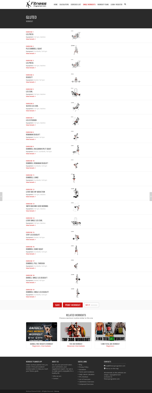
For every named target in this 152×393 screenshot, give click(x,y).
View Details (30, 39)
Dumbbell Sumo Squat (34, 249)
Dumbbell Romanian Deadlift (37, 163)
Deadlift (29, 77)
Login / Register (116, 4)
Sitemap (56, 391)
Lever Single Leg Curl (34, 220)
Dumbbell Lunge (32, 177)
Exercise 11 (30, 175)
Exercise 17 (30, 261)
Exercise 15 (30, 232)
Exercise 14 (30, 218)
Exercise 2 (30, 46)
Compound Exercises (86, 384)
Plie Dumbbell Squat (34, 48)
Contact (55, 378)
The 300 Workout (75, 344)
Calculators (64, 4)
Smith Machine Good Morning (37, 206)
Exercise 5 (30, 89)
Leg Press (29, 34)
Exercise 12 (30, 189)
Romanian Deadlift (33, 134)
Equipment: (30, 37)
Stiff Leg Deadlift (33, 234)
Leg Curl (29, 91)
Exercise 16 (30, 247)
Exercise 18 (30, 275)
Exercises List (76, 4)
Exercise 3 (30, 60)
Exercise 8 (30, 132)
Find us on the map (112, 368)
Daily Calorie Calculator (86, 374)
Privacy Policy (83, 367)
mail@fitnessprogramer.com (115, 366)
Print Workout (72, 305)
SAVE (57, 305)
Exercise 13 (30, 204)
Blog (80, 365)
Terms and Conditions (86, 372)
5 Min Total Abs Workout (110, 344)
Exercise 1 (30, 32)
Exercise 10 (30, 161)
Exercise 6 (30, 103)
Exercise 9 (30, 146)
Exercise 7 (30, 118)
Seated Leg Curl (32, 105)
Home (56, 4)
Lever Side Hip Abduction (35, 191)
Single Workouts (89, 4)
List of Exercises (84, 379)
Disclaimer (82, 369)
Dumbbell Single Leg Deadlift (37, 292)
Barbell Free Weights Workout (41, 344)
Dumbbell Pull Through (35, 263)
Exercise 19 (30, 290)
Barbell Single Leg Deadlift (36, 277)
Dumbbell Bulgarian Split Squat (38, 148)
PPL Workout (83, 377)
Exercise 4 (30, 75)
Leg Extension (31, 120)
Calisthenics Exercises (86, 382)
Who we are (57, 376)
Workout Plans (103, 4)
